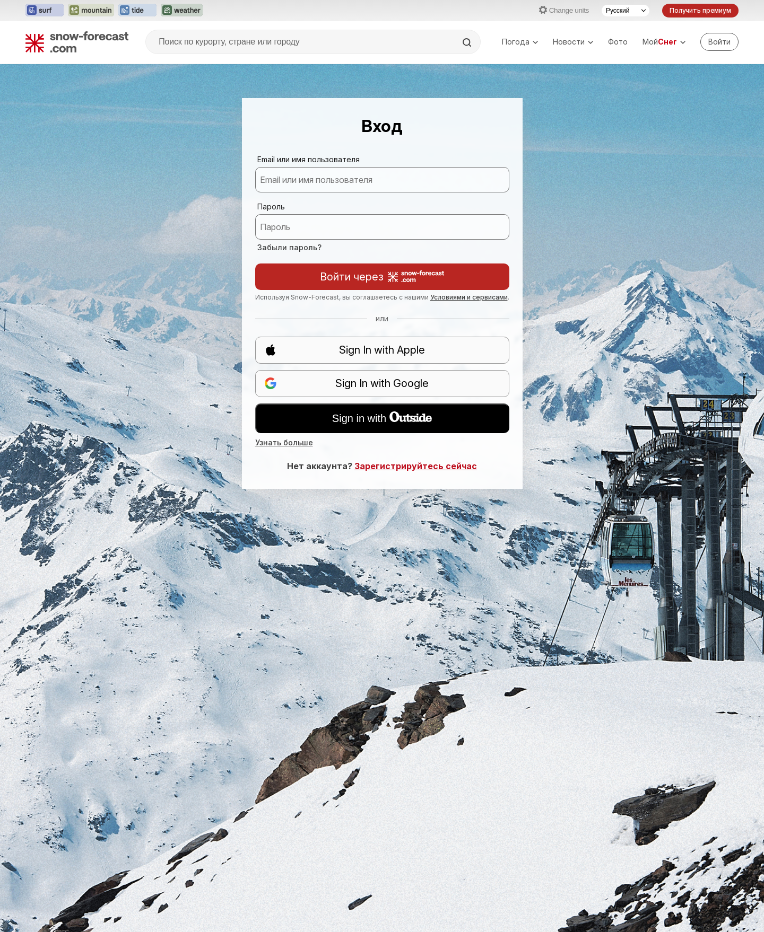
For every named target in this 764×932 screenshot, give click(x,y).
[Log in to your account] (719, 42)
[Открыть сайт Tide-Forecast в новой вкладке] (137, 10)
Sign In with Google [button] (346, 383)
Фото (618, 41)
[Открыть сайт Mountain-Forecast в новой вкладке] (91, 10)
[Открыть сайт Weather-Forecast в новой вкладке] (182, 10)
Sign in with (382, 417)
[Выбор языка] (625, 10)
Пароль (271, 206)
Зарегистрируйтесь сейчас (415, 466)
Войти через (382, 276)
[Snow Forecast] (76, 41)
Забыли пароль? (289, 247)
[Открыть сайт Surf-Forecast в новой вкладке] (44, 10)
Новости (573, 41)
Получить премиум (700, 10)
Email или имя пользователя (308, 159)
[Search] (468, 42)
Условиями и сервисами (469, 297)
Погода (520, 41)
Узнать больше (284, 442)
